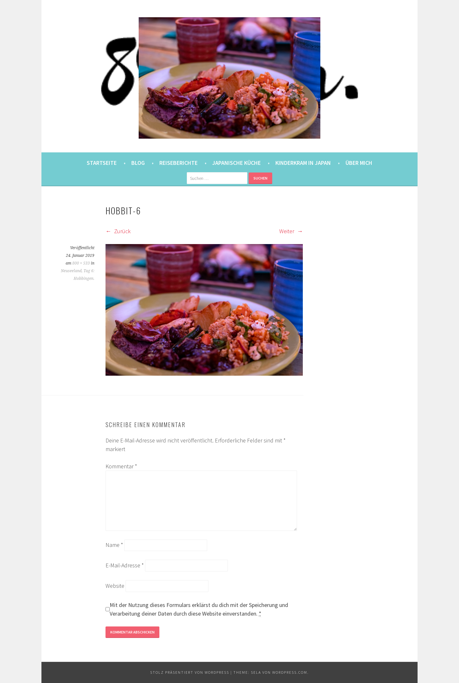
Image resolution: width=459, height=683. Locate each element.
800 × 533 (81, 263)
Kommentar (121, 466)
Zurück (118, 231)
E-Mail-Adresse (125, 565)
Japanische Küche (236, 162)
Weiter (291, 231)
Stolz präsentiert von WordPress (189, 672)
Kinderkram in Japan (303, 162)
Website (115, 585)
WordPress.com (289, 672)
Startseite (102, 162)
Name (114, 545)
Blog (138, 162)
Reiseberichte (178, 162)
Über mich (359, 162)
